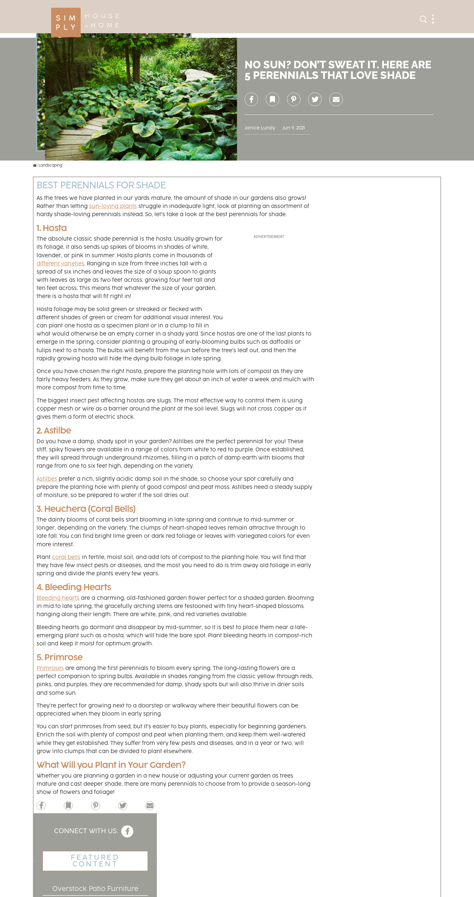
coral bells (66, 557)
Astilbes (47, 479)
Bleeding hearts (58, 598)
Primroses (50, 668)
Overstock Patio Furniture (95, 889)
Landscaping (50, 165)
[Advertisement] (268, 278)
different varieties (60, 264)
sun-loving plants (113, 206)
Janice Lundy (260, 128)
